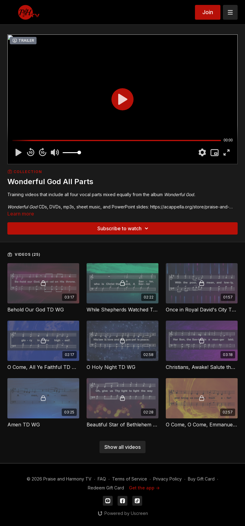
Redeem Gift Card (106, 487)
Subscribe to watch (123, 228)
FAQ (102, 478)
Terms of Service (129, 478)
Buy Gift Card (201, 478)
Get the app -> (144, 487)
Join (207, 12)
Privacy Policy (167, 478)
